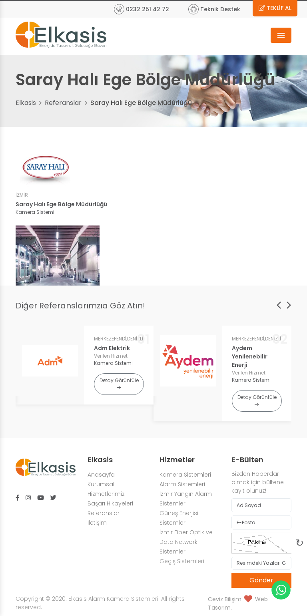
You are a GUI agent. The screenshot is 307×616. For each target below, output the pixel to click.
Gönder (261, 580)
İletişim (97, 523)
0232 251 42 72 (141, 9)
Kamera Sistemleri (185, 475)
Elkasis (26, 102)
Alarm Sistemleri (183, 484)
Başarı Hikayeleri (110, 503)
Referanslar (63, 102)
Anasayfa (101, 475)
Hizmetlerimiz (106, 494)
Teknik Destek (214, 9)
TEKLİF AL (275, 8)
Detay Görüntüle (119, 383)
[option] (85, 365)
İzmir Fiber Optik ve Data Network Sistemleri (186, 542)
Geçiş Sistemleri (181, 561)
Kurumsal (101, 484)
